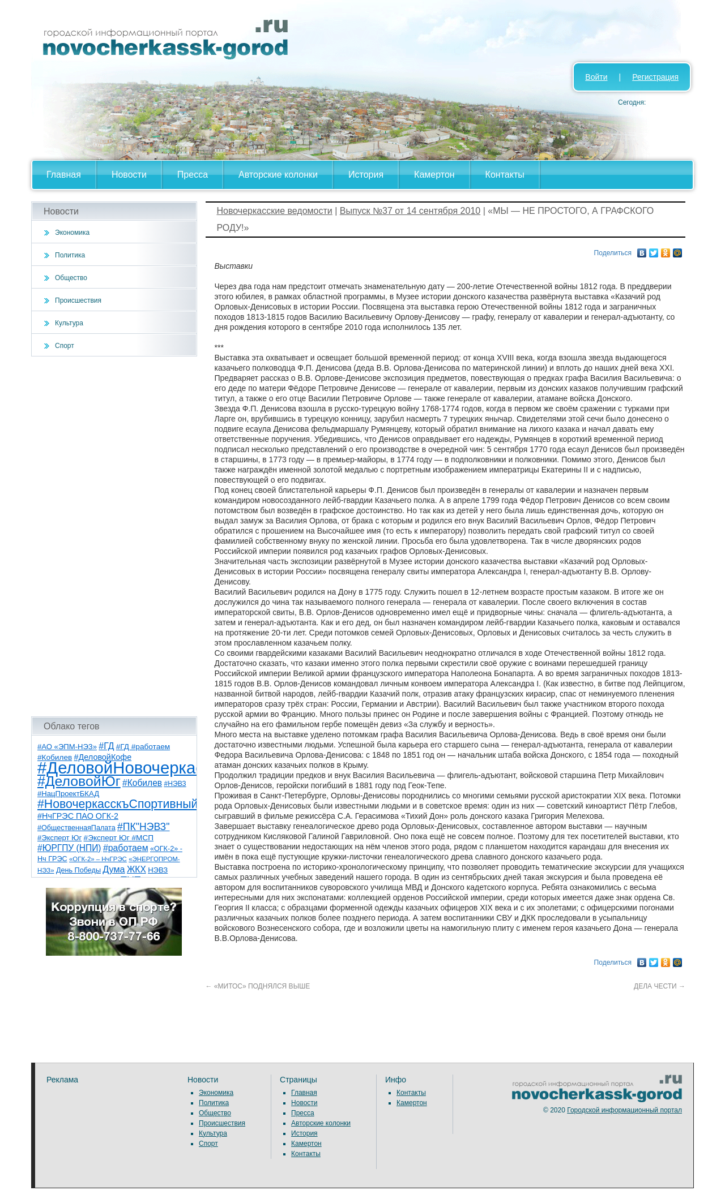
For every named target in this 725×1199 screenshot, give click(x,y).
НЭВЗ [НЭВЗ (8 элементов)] (158, 870)
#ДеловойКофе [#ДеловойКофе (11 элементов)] (103, 757)
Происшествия (78, 300)
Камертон (434, 174)
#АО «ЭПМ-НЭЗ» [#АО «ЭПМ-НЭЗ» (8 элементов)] (67, 746)
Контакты (504, 174)
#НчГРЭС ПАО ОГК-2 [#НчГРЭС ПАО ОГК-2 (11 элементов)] (77, 815)
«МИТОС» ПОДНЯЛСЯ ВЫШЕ (258, 986)
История (365, 174)
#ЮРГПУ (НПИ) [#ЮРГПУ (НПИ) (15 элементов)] (69, 848)
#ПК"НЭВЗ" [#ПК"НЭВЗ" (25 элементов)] (143, 826)
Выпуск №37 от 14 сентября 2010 (410, 211)
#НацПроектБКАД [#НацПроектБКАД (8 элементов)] (68, 793)
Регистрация (655, 76)
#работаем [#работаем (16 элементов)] (125, 848)
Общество (71, 278)
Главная (63, 174)
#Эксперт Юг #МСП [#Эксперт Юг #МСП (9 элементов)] (119, 837)
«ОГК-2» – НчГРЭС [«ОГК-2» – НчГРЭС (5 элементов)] (98, 859)
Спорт (64, 346)
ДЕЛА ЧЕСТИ (659, 986)
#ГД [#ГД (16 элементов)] (106, 746)
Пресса (192, 174)
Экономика (72, 233)
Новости (129, 174)
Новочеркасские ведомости (274, 211)
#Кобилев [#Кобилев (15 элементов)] (142, 783)
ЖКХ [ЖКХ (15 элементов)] (136, 869)
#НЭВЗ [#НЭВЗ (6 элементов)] (175, 784)
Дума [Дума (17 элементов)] (114, 869)
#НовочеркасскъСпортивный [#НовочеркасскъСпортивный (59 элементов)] (117, 804)
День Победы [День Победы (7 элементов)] (78, 870)
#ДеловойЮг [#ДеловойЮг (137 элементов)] (79, 781)
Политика (70, 255)
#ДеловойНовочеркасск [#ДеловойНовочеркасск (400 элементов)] (128, 767)
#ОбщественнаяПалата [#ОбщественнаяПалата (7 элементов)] (76, 828)
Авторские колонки (278, 174)
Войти (596, 76)
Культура (69, 323)
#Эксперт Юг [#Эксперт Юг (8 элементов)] (59, 837)
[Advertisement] (114, 536)
